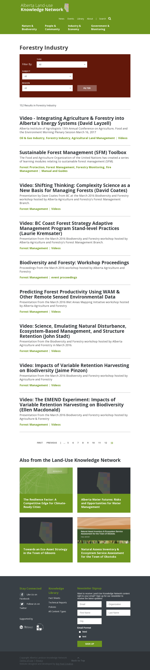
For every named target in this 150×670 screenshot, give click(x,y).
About (90, 18)
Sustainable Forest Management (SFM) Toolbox (73, 152)
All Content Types (57, 611)
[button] (62, 64)
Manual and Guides (54, 171)
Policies (52, 606)
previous (52, 442)
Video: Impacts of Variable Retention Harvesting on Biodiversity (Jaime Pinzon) (74, 367)
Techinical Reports (58, 602)
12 (105, 442)
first (40, 442)
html (84, 632)
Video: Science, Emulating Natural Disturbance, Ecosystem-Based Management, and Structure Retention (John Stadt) (73, 331)
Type (39, 59)
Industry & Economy (74, 27)
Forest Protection (32, 167)
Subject (26, 71)
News (61, 18)
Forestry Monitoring (90, 167)
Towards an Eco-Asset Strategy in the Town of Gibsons (45, 551)
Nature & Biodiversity (29, 27)
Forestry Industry (58, 138)
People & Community (52, 27)
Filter (87, 88)
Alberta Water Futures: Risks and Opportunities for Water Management (101, 503)
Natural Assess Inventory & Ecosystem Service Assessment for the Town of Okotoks (102, 552)
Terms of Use (26, 660)
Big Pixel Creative (64, 663)
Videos (122, 138)
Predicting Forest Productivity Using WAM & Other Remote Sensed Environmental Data (70, 294)
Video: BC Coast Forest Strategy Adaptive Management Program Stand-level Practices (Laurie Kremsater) (69, 228)
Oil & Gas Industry (32, 138)
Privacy (39, 660)
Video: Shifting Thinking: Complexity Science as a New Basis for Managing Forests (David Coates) (75, 187)
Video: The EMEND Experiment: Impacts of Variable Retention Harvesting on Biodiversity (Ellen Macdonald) (72, 404)
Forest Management (60, 167)
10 (93, 442)
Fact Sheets (54, 598)
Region (26, 83)
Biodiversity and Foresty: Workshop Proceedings (74, 262)
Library (80, 18)
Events (70, 18)
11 (99, 442)
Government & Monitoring (100, 27)
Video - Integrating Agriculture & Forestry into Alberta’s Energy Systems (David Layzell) (72, 120)
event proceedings (64, 277)
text (84, 636)
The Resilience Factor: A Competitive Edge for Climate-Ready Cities (44, 503)
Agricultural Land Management (93, 138)
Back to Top (78, 659)
